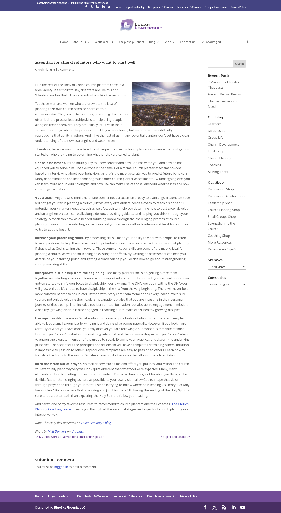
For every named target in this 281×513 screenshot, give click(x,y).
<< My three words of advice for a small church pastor (69, 437)
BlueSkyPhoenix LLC (69, 507)
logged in (61, 467)
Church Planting (45, 69)
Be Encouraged (210, 42)
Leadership (216, 151)
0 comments (66, 69)
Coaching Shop (219, 236)
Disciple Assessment (216, 7)
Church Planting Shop (224, 210)
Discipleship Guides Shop (226, 196)
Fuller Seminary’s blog (96, 423)
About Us (79, 42)
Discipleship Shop (221, 189)
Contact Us (187, 42)
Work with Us (104, 42)
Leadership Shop (220, 203)
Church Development (223, 144)
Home (118, 7)
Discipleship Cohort (131, 42)
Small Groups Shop (222, 216)
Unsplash (77, 431)
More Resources (220, 242)
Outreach (214, 124)
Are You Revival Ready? (224, 94)
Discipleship (216, 131)
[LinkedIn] (103, 8)
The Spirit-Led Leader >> (174, 437)
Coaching (214, 165)
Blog (152, 42)
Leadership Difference (189, 7)
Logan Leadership (135, 7)
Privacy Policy (238, 7)
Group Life (215, 137)
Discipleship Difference (160, 7)
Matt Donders (57, 431)
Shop (167, 42)
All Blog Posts (218, 172)
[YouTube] (109, 8)
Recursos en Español (223, 249)
